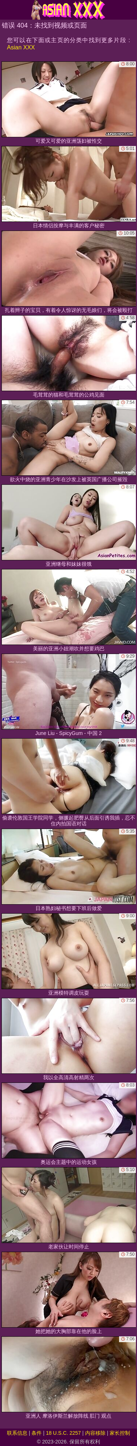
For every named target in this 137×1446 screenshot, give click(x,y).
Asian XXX (21, 47)
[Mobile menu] (6, 10)
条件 (36, 1433)
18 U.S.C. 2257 (63, 1433)
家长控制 (120, 1433)
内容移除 (95, 1433)
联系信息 (17, 1433)
